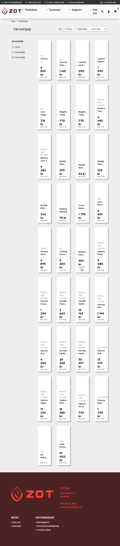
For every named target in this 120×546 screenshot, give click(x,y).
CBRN (16, 47)
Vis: (60, 29)
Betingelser (42, 522)
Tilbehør (68, 29)
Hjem (13, 21)
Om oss (16, 522)
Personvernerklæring (47, 526)
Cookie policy (43, 529)
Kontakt (16, 526)
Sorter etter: (82, 29)
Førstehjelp (23, 21)
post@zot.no (75, 507)
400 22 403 (70, 503)
